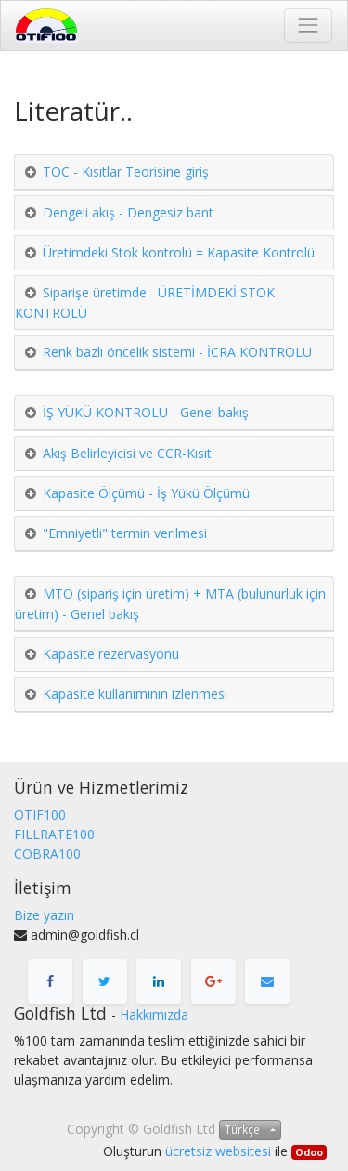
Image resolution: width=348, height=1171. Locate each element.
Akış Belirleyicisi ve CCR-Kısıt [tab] (127, 453)
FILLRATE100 (54, 834)
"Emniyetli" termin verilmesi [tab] (125, 533)
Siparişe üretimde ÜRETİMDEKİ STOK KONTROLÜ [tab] (145, 302)
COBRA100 (47, 853)
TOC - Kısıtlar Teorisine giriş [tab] (126, 171)
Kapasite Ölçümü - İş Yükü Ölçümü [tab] (146, 493)
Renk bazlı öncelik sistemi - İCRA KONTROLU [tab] (177, 352)
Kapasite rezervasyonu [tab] (111, 654)
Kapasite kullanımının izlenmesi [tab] (135, 694)
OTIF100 (40, 814)
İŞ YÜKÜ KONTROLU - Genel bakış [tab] (146, 412)
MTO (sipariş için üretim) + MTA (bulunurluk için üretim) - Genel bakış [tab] (170, 604)
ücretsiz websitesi (218, 1151)
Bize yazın (44, 915)
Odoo (309, 1152)
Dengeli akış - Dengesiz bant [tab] (128, 212)
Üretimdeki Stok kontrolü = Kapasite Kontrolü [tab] (179, 252)
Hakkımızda (154, 1014)
